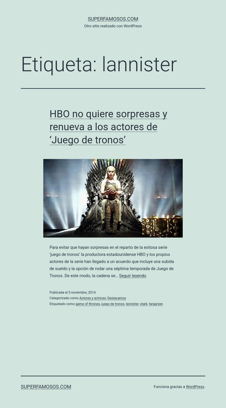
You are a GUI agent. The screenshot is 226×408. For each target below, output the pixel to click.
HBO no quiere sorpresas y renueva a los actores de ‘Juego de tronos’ (108, 127)
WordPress (195, 386)
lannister (132, 304)
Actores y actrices (92, 298)
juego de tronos (112, 304)
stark (144, 304)
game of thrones (88, 304)
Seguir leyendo (132, 275)
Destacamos (116, 298)
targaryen (156, 304)
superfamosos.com (113, 19)
